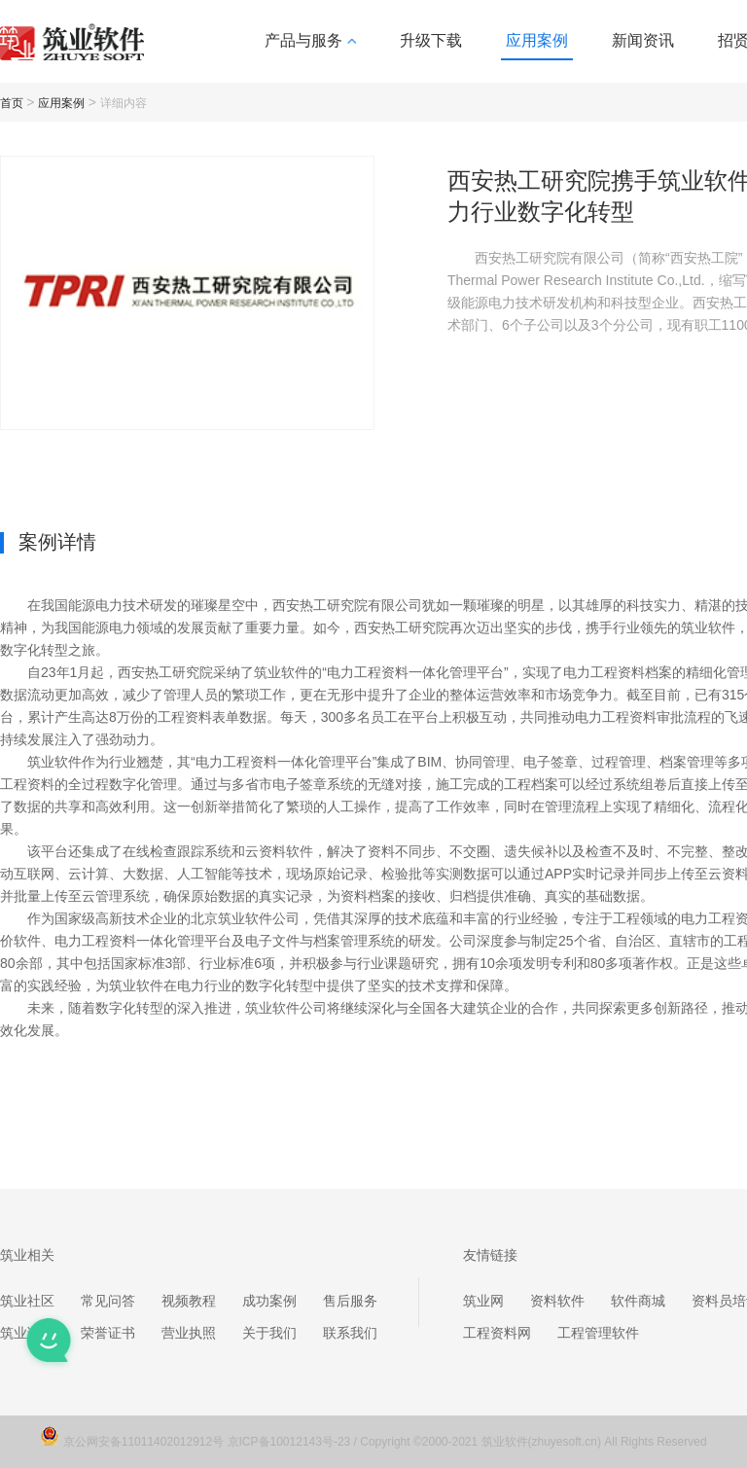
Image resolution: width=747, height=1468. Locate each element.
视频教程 (188, 1300)
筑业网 (483, 1300)
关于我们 (269, 1333)
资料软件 (557, 1300)
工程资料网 (497, 1333)
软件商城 (638, 1300)
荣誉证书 (108, 1333)
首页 (11, 103)
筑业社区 (27, 1300)
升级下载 (431, 40)
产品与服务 (310, 40)
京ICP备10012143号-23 (289, 1442)
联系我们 (350, 1333)
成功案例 (269, 1300)
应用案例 (537, 40)
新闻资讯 (643, 40)
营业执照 (188, 1333)
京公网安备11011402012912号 (145, 1442)
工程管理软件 (598, 1333)
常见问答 (108, 1300)
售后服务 (350, 1300)
